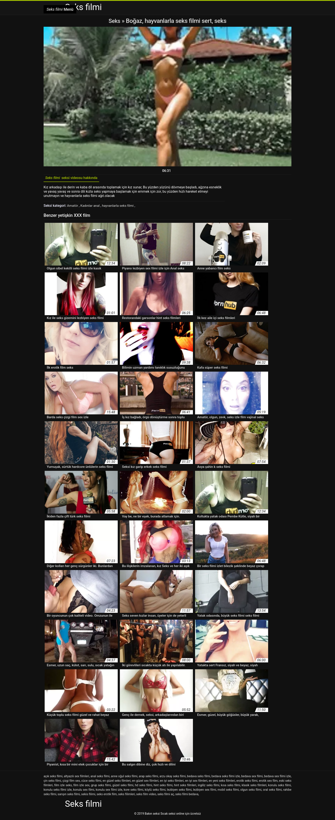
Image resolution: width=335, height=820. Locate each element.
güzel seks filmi (122, 786)
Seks (114, 20)
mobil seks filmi (228, 790)
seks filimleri (126, 795)
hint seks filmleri (185, 786)
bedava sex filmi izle (277, 777)
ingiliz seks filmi (208, 786)
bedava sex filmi (252, 777)
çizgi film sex (71, 781)
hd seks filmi (143, 786)
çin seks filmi (52, 781)
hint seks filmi (163, 786)
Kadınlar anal (91, 207)
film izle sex (81, 786)
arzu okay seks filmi (172, 777)
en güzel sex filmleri (145, 781)
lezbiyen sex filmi (204, 790)
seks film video (146, 795)
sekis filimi (88, 795)
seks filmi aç (165, 795)
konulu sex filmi (83, 790)
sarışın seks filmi (69, 795)
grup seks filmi (101, 786)
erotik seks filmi (247, 781)
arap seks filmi (148, 777)
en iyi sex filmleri (196, 781)
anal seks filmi (99, 777)
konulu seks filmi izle (58, 790)
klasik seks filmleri (254, 786)
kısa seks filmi (230, 786)
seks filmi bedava (186, 795)
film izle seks (63, 786)
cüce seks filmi (91, 781)
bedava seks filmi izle (226, 777)
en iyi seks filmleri (172, 781)
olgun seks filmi (251, 790)
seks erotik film (107, 795)
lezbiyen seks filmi (179, 790)
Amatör (73, 207)
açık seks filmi (53, 777)
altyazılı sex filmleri (76, 777)
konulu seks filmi (279, 786)
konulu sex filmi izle (109, 790)
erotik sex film (268, 781)
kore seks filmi (133, 790)
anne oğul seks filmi (124, 777)
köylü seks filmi (155, 790)
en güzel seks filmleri (117, 781)
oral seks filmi (272, 790)
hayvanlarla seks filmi (119, 207)
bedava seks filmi (198, 777)
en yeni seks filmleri (222, 781)
